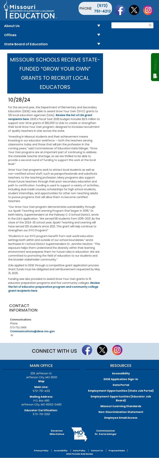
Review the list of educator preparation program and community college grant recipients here (54, 287)
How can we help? (155, 63)
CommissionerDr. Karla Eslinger (106, 432)
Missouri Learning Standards (120, 406)
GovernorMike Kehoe (57, 432)
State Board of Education (53, 44)
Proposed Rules (117, 450)
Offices (53, 35)
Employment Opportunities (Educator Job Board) (121, 398)
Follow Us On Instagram (150, 10)
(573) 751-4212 (102, 8)
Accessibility (121, 373)
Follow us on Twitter (136, 10)
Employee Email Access (120, 418)
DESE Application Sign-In (121, 379)
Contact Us (97, 450)
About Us (53, 26)
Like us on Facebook (122, 10)
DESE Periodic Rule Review (79, 454)
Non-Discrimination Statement (121, 412)
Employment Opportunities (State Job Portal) (121, 391)
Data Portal (121, 385)
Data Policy (79, 450)
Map (41, 381)
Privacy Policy (41, 450)
